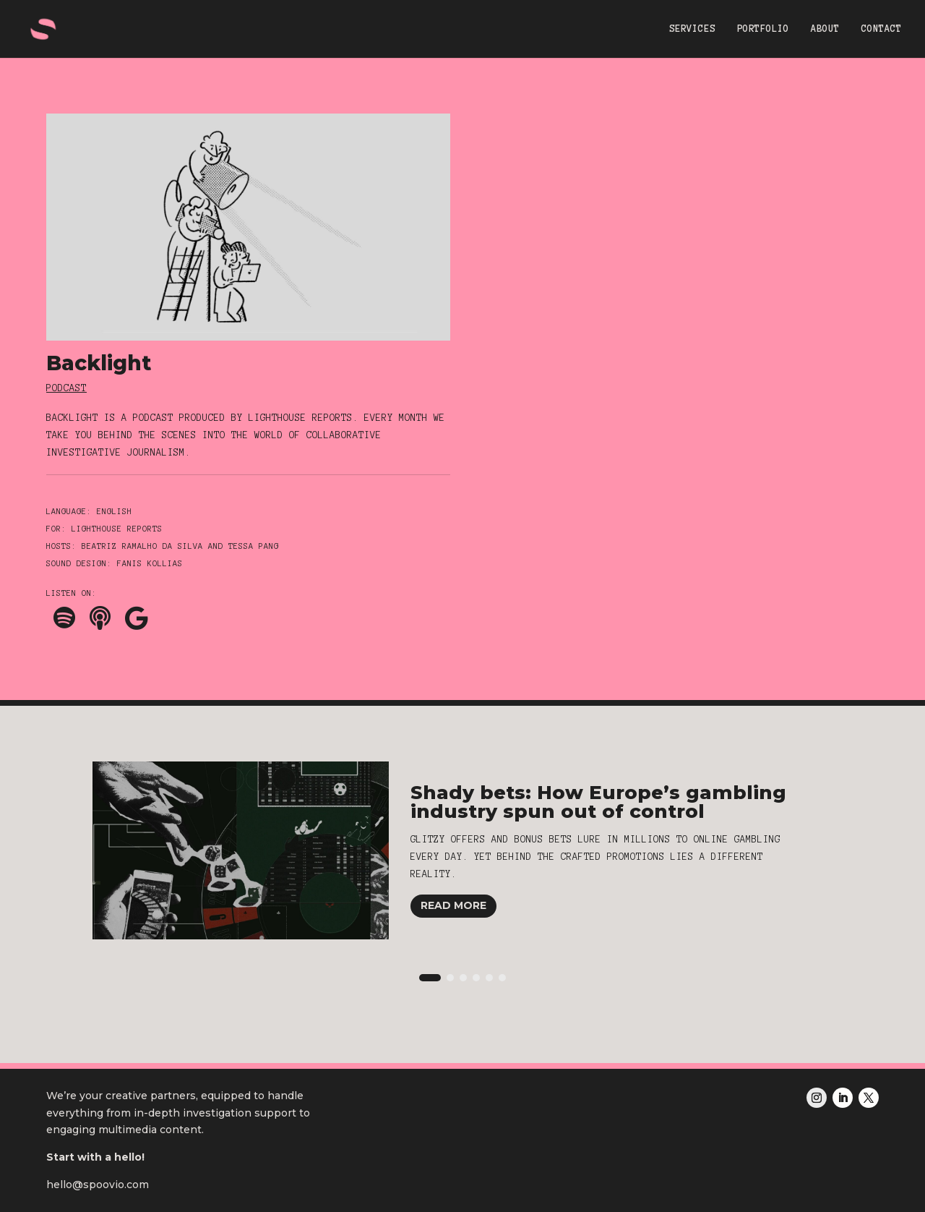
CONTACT (881, 29)
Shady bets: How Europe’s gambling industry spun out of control (598, 802)
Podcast (66, 388)
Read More (453, 905)
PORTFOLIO (763, 29)
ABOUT (825, 29)
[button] (430, 977)
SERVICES (692, 29)
